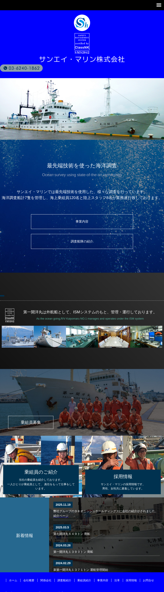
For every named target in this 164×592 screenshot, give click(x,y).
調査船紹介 (64, 563)
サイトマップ (51, 576)
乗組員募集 (36, 404)
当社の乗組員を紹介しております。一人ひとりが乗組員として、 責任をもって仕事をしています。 (41, 461)
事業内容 (42, 223)
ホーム (13, 563)
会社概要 (28, 563)
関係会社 (45, 563)
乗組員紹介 (84, 563)
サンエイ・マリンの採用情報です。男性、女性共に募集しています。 (123, 464)
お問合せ (148, 563)
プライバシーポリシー (23, 576)
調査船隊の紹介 (122, 223)
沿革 (117, 563)
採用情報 (131, 563)
